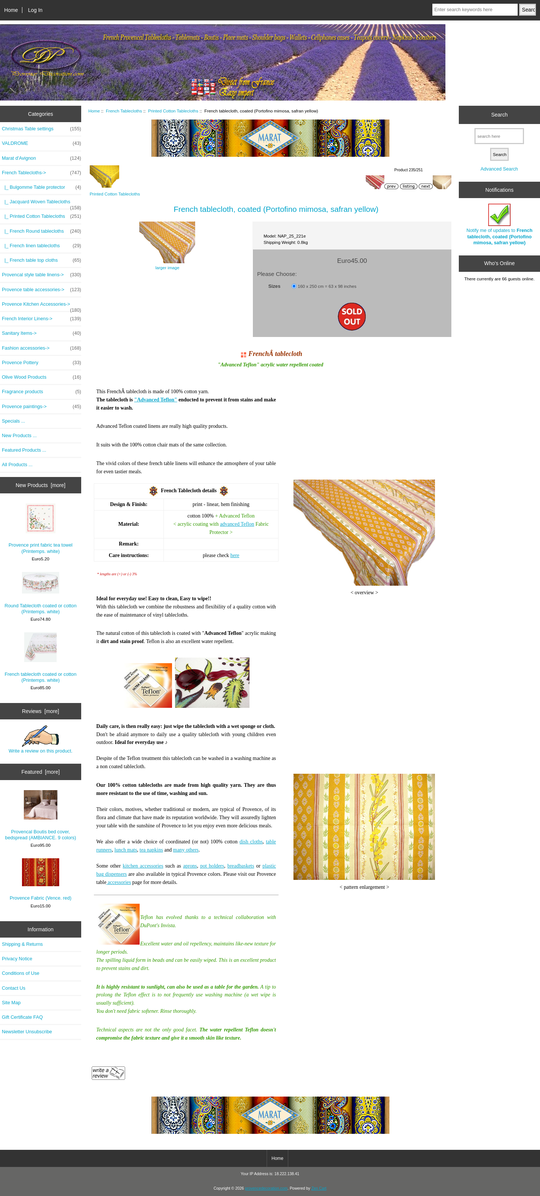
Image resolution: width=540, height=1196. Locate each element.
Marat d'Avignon (41, 158)
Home (11, 10)
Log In (35, 10)
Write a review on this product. (40, 739)
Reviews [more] (40, 711)
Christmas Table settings (41, 129)
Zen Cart (319, 1188)
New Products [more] (41, 485)
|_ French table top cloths (41, 260)
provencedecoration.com (266, 1188)
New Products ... (19, 435)
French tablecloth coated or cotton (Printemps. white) (40, 657)
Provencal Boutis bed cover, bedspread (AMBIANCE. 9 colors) (40, 815)
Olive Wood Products (41, 377)
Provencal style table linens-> (41, 275)
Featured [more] (40, 772)
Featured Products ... (24, 450)
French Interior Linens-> (41, 319)
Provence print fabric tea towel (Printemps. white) (41, 528)
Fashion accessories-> (41, 348)
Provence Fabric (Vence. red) (41, 879)
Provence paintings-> (41, 407)
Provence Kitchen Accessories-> (41, 306)
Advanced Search (499, 169)
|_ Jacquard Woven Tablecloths (41, 204)
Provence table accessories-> (41, 290)
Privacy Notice (17, 958)
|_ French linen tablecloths (41, 246)
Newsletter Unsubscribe (27, 1031)
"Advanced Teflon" (155, 400)
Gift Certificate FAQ (22, 1017)
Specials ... (13, 421)
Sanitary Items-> (41, 333)
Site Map (11, 1002)
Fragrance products (41, 392)
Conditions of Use (20, 973)
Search (499, 115)
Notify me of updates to (500, 224)
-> (41, 173)
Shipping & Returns (22, 944)
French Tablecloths (124, 110)
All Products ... (17, 464)
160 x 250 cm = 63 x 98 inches (327, 286)
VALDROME (41, 143)
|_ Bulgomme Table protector (41, 187)
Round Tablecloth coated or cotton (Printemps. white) (40, 593)
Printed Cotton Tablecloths (173, 110)
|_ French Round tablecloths (41, 231)
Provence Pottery (41, 363)
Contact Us (13, 988)
